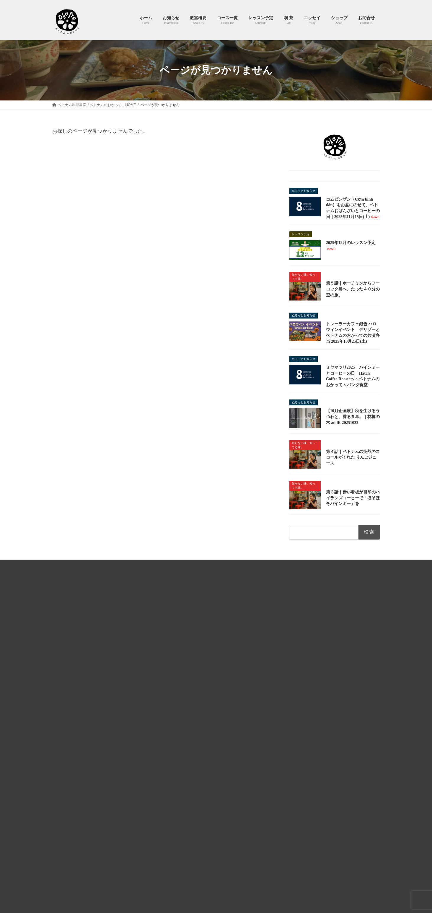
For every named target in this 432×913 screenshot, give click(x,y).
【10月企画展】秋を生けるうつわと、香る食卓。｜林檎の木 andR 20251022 (352, 417)
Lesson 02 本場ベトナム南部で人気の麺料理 (322, 649)
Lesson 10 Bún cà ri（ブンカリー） (314, 714)
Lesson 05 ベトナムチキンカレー (312, 699)
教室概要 (175, 638)
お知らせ (175, 628)
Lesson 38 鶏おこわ (299, 685)
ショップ (175, 741)
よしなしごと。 (184, 711)
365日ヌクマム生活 (187, 721)
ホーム (173, 618)
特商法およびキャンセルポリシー (222, 565)
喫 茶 (172, 690)
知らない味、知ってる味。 (193, 731)
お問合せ (325, 565)
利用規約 (129, 565)
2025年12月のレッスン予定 (191, 818)
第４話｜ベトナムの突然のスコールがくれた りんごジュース (352, 457)
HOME (105, 565)
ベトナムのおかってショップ (283, 565)
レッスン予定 (178, 659)
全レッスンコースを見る (328, 726)
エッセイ (175, 700)
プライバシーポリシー (165, 565)
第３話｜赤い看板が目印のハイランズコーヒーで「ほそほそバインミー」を (352, 498)
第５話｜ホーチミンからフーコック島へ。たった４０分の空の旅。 (352, 289)
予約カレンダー (184, 680)
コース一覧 (177, 649)
